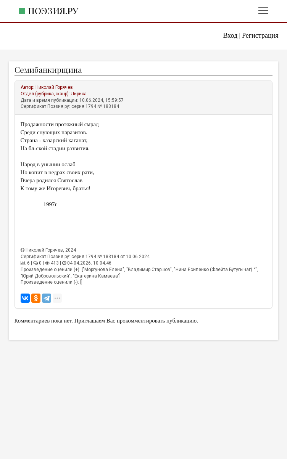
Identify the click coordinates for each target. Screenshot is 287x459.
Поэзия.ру (53, 10)
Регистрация (260, 35)
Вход (230, 35)
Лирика (79, 93)
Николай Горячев (54, 87)
